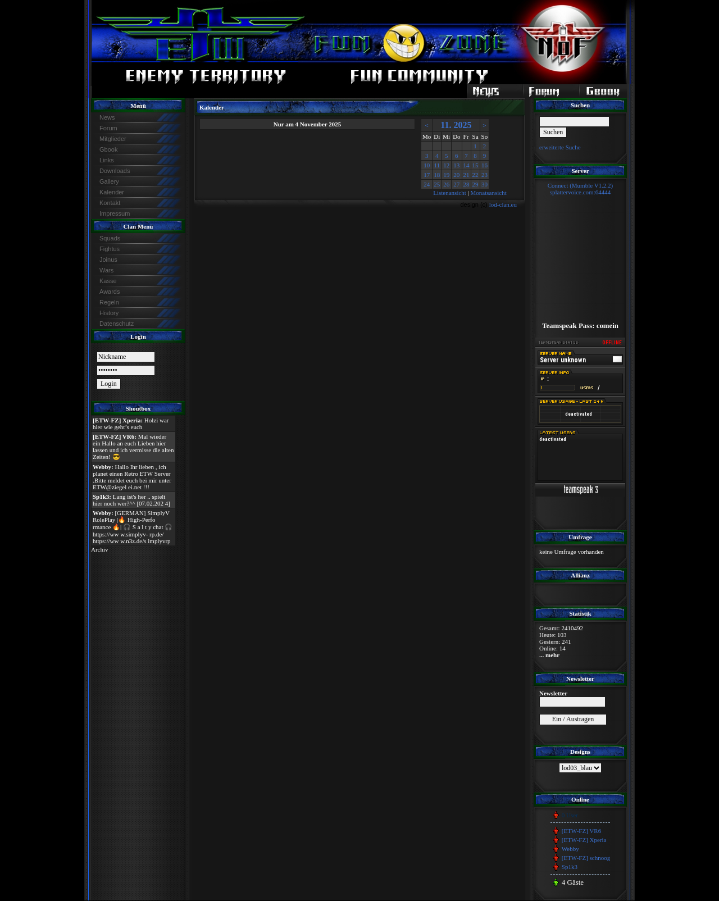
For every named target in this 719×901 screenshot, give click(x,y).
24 (427, 184)
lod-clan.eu (503, 204)
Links (106, 160)
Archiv (99, 549)
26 (446, 184)
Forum (108, 128)
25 (437, 184)
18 (437, 174)
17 (427, 174)
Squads (109, 238)
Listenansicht (449, 192)
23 (484, 174)
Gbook (108, 149)
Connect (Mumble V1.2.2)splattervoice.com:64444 (580, 188)
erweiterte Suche (560, 147)
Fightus (109, 248)
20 (456, 174)
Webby (570, 848)
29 (475, 184)
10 (427, 165)
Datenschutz (116, 323)
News (107, 117)
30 (484, 184)
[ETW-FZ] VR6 (581, 830)
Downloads (114, 170)
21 (466, 174)
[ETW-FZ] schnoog (586, 857)
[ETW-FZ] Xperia (584, 839)
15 (475, 165)
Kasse (108, 280)
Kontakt (109, 202)
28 (466, 184)
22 (475, 174)
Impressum (114, 213)
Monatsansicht (489, 192)
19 (446, 174)
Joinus (108, 259)
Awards (109, 291)
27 (456, 184)
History (109, 313)
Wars (106, 270)
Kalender (111, 192)
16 (484, 165)
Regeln (109, 302)
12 (446, 165)
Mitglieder (112, 138)
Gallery (109, 181)
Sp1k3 (569, 866)
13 (456, 165)
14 (466, 165)
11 (437, 165)
